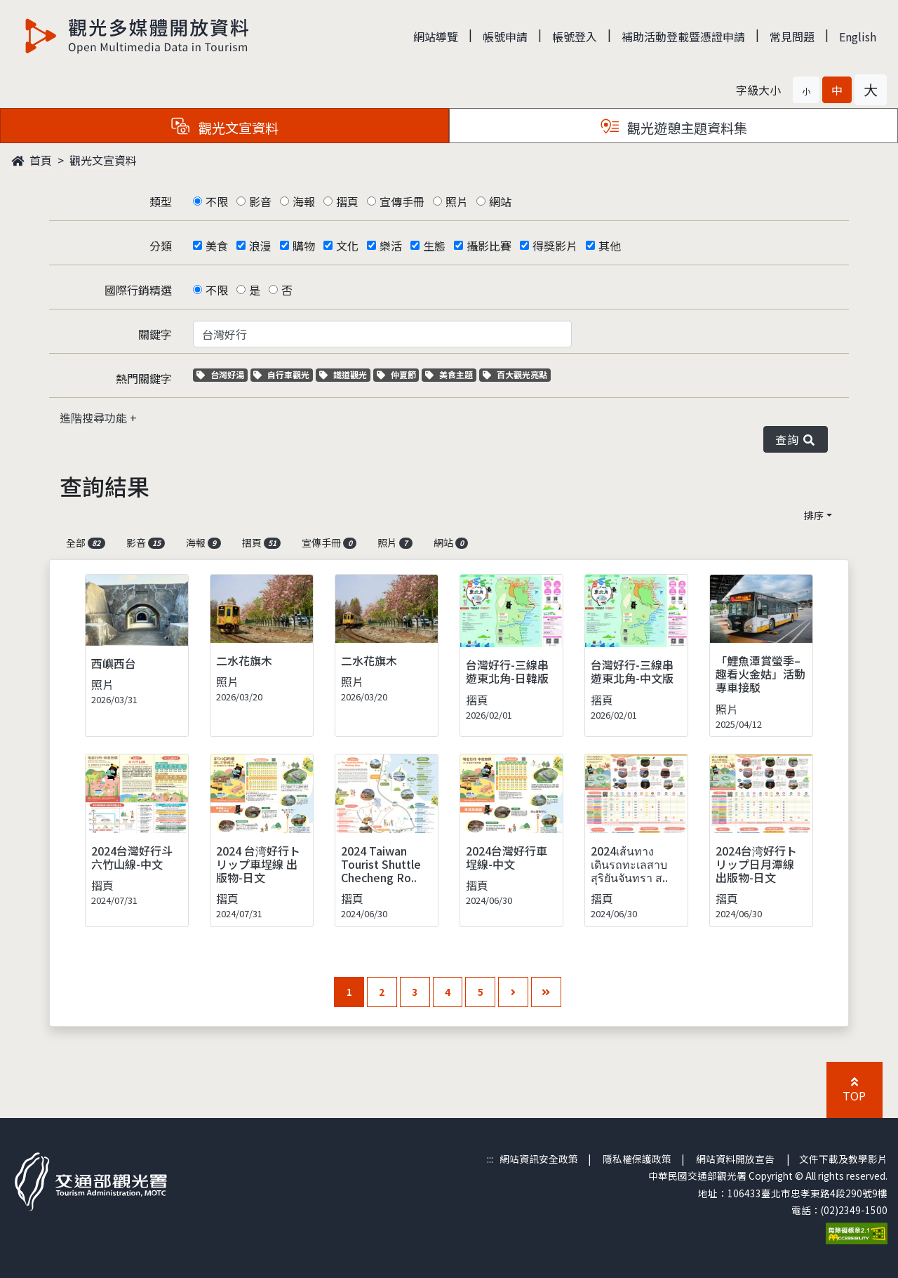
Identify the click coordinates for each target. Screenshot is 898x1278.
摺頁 (347, 201)
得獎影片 (554, 245)
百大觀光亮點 (515, 374)
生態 (434, 245)
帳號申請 (505, 36)
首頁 (31, 160)
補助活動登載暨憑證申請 (683, 36)
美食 (217, 245)
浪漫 (260, 245)
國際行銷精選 (138, 289)
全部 (85, 542)
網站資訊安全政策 (539, 1159)
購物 (304, 245)
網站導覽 (435, 36)
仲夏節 (398, 374)
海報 (304, 201)
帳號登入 (574, 36)
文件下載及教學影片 (843, 1159)
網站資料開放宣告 (735, 1159)
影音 (260, 201)
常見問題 (792, 36)
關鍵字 (155, 334)
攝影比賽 (489, 245)
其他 (609, 245)
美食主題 (450, 374)
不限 (217, 201)
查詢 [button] (795, 439)
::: (490, 1159)
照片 (456, 201)
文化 (347, 245)
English (857, 36)
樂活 (391, 245)
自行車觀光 (281, 374)
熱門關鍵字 (144, 378)
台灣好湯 (222, 374)
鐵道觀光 (344, 374)
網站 (500, 201)
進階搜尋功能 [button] (95, 417)
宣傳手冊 (402, 201)
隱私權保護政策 (637, 1159)
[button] (806, 89)
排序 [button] (814, 515)
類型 (160, 201)
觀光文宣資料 (103, 160)
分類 (160, 245)
